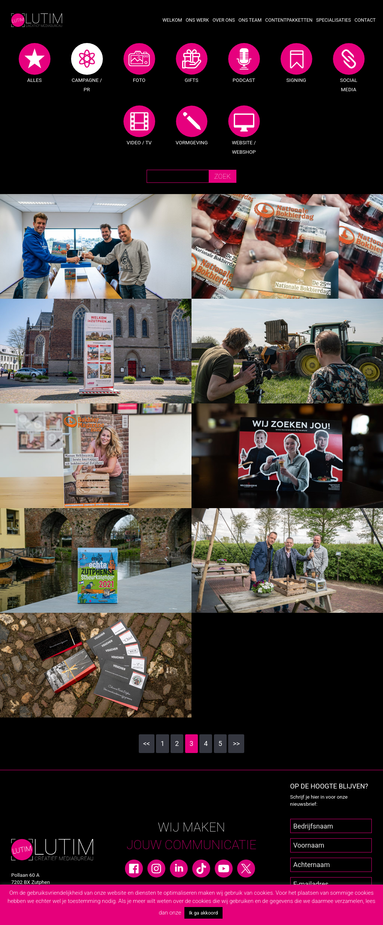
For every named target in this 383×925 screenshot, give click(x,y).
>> (236, 743)
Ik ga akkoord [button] (203, 913)
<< (146, 743)
